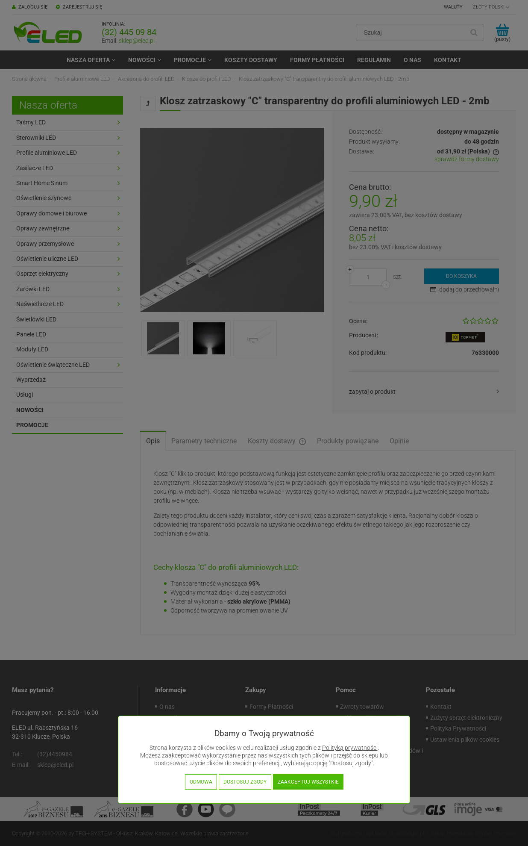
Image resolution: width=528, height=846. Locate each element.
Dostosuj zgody (245, 782)
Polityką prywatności (350, 748)
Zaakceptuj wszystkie (308, 782)
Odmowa (201, 782)
